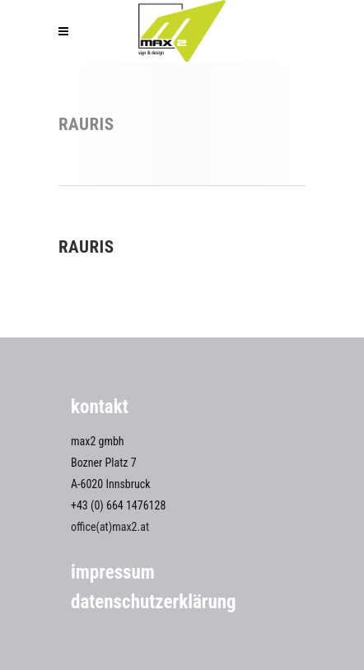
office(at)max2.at (110, 526)
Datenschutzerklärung (153, 602)
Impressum (113, 572)
